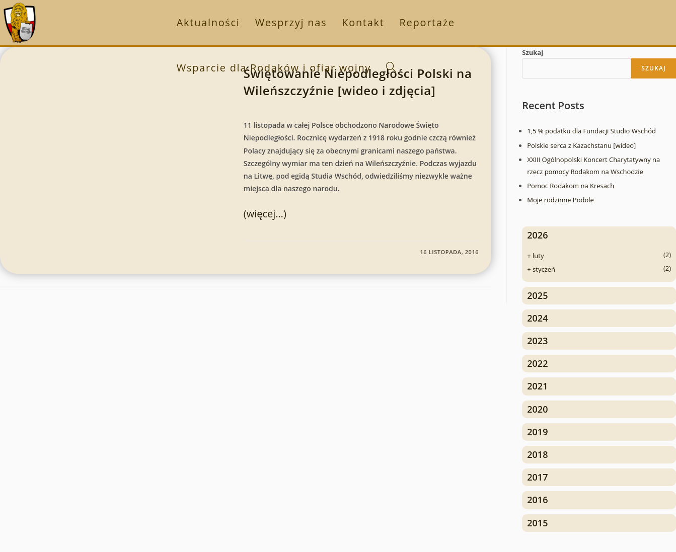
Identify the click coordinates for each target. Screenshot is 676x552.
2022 (537, 363)
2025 (537, 295)
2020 (537, 409)
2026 (537, 235)
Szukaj (532, 52)
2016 (537, 500)
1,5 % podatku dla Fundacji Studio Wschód (591, 130)
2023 (537, 341)
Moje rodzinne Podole (560, 199)
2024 (537, 318)
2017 (537, 477)
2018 (537, 454)
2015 (537, 523)
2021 (537, 386)
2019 (537, 432)
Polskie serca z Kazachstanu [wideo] (581, 145)
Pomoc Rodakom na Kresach (570, 185)
